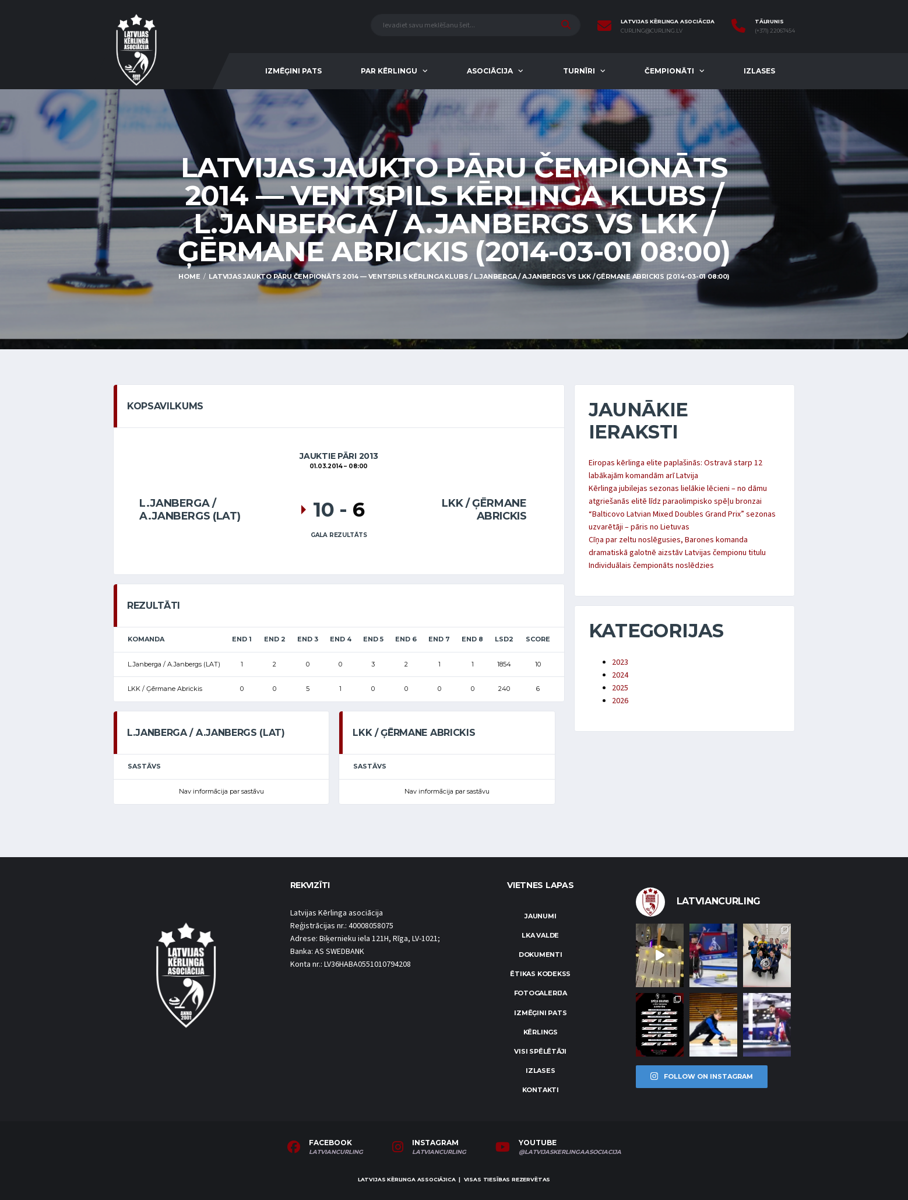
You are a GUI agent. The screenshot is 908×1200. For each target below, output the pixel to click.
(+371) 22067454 (775, 31)
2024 (620, 675)
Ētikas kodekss (540, 974)
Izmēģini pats (293, 70)
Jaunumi (540, 916)
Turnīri (579, 70)
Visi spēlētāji (540, 1051)
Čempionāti (669, 70)
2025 (620, 688)
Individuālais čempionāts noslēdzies (651, 565)
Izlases (759, 70)
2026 (620, 701)
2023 (620, 662)
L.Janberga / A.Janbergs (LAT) (189, 509)
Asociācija (490, 70)
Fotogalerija (540, 993)
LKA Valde (540, 935)
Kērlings (540, 1032)
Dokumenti (540, 954)
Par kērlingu (389, 70)
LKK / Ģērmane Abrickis (484, 509)
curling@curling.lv (651, 31)
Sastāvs (144, 766)
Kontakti (540, 1090)
